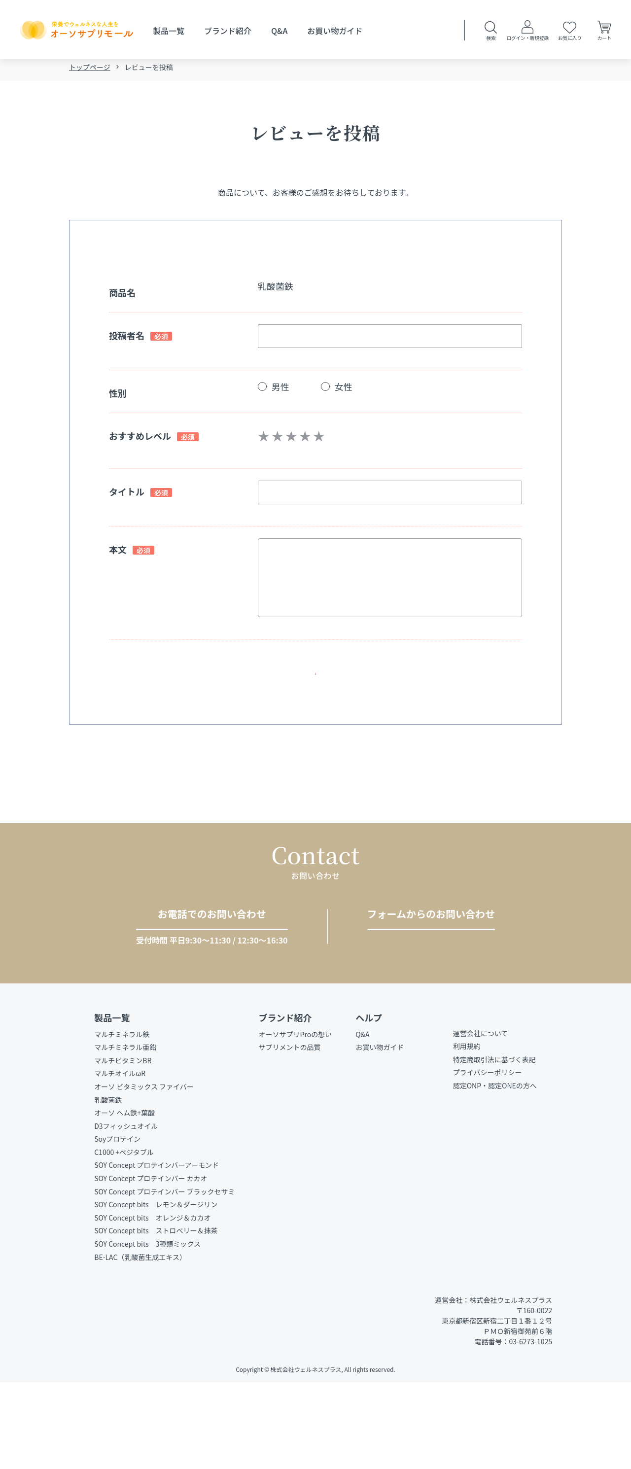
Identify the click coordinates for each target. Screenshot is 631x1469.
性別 (118, 395)
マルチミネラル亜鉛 (125, 1134)
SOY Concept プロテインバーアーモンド (156, 1252)
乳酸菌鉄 (108, 1186)
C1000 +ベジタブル (124, 1238)
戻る (319, 723)
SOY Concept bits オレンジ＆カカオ (152, 1304)
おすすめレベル (140, 438)
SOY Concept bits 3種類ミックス (147, 1330)
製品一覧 (168, 30)
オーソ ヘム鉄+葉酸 (124, 1199)
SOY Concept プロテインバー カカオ (150, 1265)
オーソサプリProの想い (295, 1120)
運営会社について (480, 1119)
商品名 (122, 295)
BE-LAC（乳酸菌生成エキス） (140, 1343)
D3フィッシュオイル (126, 1212)
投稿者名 (126, 338)
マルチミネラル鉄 (121, 1120)
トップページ (89, 70)
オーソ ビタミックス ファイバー (144, 1173)
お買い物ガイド (334, 30)
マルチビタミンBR (122, 1147)
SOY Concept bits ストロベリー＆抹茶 (155, 1317)
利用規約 (467, 1133)
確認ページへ (311, 686)
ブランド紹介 (227, 30)
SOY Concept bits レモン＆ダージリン (155, 1291)
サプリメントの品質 (290, 1134)
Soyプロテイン (117, 1225)
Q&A (279, 30)
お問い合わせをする (427, 1001)
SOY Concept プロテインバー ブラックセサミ (164, 1278)
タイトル (126, 494)
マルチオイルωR (119, 1160)
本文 (118, 552)
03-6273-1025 (203, 1001)
